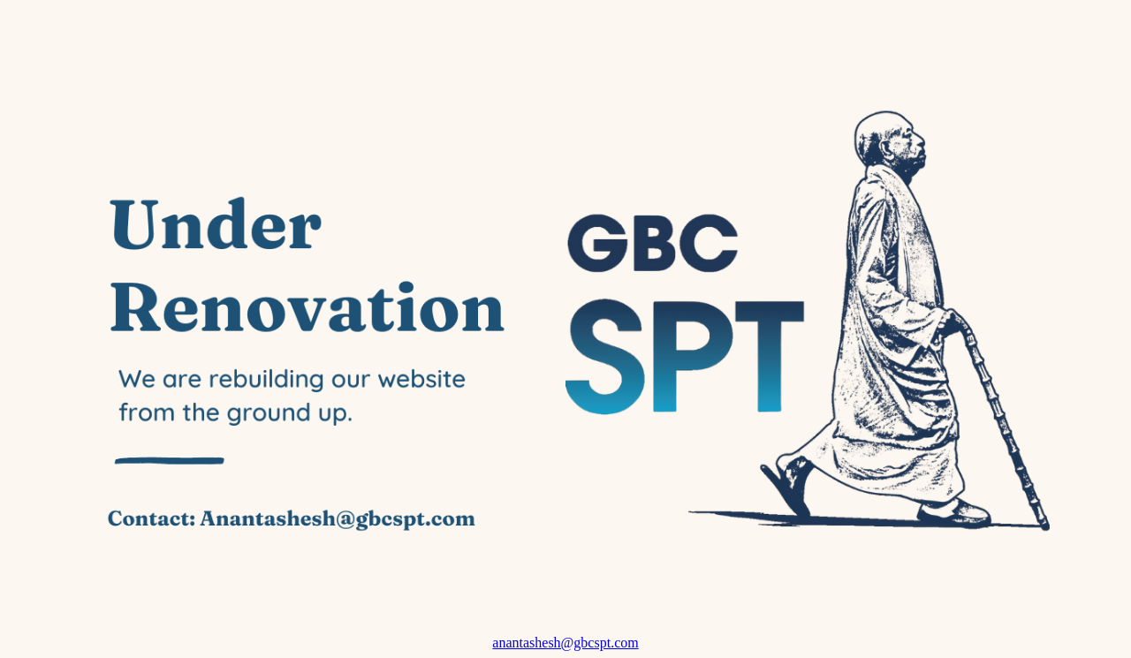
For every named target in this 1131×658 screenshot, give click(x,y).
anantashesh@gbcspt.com (565, 642)
